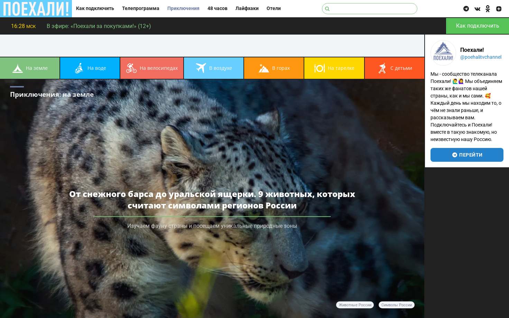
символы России (396, 305)
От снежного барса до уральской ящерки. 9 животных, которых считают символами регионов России (212, 199)
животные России (355, 305)
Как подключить (95, 8)
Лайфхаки (247, 8)
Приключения (183, 8)
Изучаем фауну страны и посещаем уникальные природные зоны (212, 225)
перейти (467, 155)
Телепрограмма (140, 8)
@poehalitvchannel (480, 57)
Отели (274, 8)
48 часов (217, 8)
